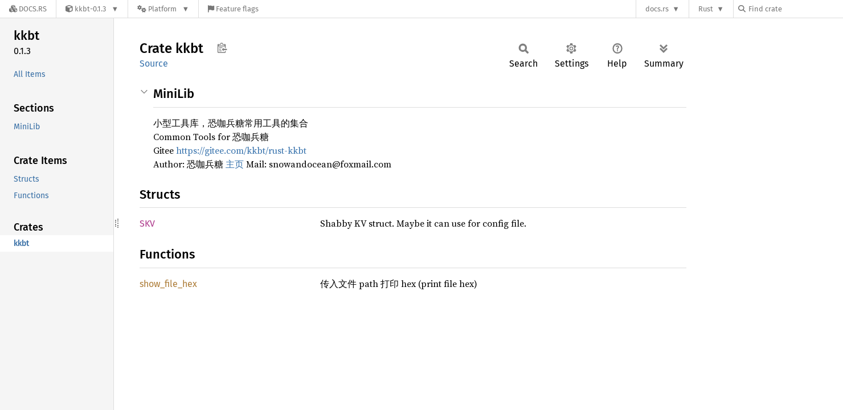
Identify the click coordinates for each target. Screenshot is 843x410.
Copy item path (221, 48)
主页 (235, 164)
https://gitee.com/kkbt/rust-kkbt (241, 150)
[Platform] (163, 9)
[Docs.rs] (28, 9)
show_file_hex (168, 283)
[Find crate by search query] (795, 9)
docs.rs (657, 9)
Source (154, 63)
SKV (147, 223)
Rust (705, 9)
